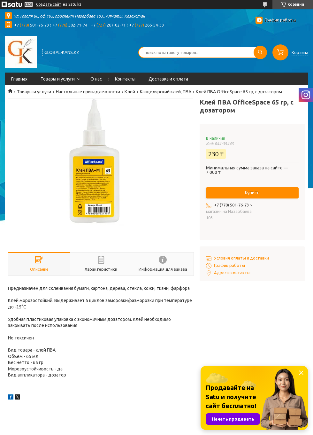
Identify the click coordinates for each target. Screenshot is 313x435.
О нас (96, 79)
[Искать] (260, 52)
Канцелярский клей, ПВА (165, 91)
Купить (252, 192)
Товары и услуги (58, 79)
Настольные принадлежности (88, 91)
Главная (19, 79)
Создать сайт (48, 4)
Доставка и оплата (168, 79)
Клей (130, 91)
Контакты (125, 79)
